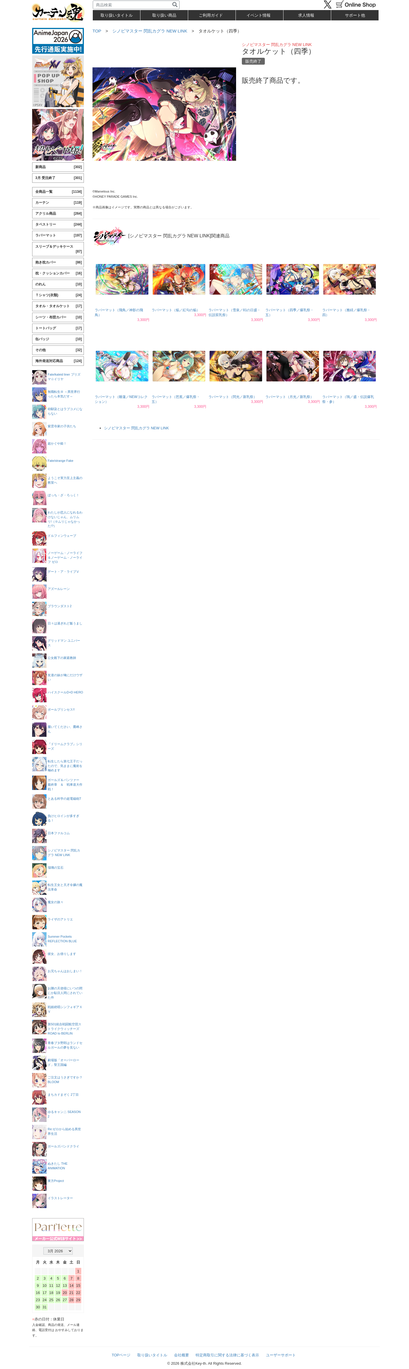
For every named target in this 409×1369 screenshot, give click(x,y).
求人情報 (306, 15)
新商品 (58, 167)
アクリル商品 (58, 213)
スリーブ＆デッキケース (58, 249)
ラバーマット (58, 235)
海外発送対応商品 (58, 361)
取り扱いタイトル (152, 1355)
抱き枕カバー (58, 262)
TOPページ (121, 1355)
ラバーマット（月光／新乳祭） (289, 397)
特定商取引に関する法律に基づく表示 (227, 1355)
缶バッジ (58, 339)
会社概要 (181, 1355)
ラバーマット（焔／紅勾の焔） (176, 310)
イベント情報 (258, 15)
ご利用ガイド (211, 15)
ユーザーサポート (281, 1355)
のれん (58, 284)
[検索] (175, 5)
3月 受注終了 (58, 178)
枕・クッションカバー (58, 273)
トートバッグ (58, 328)
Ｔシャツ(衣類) (58, 295)
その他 (58, 350)
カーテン (58, 202)
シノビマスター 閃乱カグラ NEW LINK (149, 30)
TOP (96, 30)
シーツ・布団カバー (58, 317)
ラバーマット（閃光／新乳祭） (233, 397)
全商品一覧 (58, 191)
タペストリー (58, 224)
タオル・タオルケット (58, 306)
